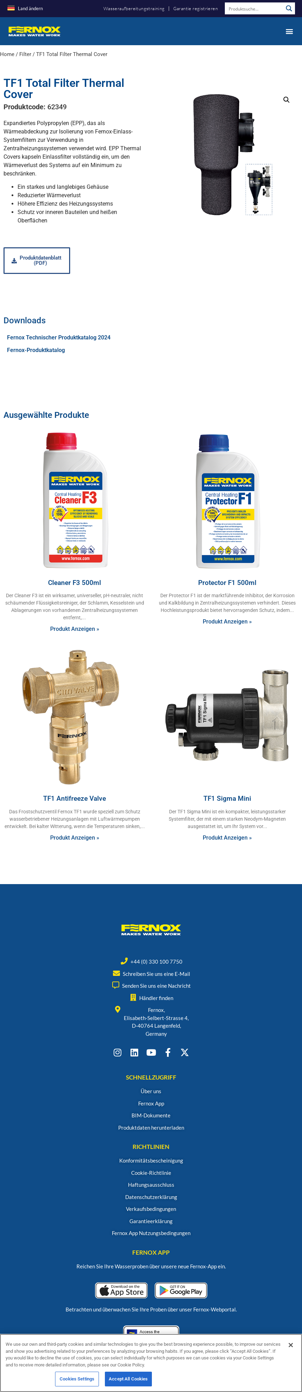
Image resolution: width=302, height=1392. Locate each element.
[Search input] (254, 8)
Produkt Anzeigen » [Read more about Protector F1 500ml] (227, 621)
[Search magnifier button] (289, 8)
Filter (25, 54)
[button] (289, 31)
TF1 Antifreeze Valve (74, 798)
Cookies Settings (77, 1381)
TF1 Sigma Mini (227, 798)
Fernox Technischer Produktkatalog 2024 (58, 337)
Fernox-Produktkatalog (36, 350)
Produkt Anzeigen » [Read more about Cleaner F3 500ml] (74, 629)
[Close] (290, 1347)
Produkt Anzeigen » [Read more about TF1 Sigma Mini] (227, 837)
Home (7, 54)
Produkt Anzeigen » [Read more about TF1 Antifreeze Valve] (74, 837)
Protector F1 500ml (227, 583)
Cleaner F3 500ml (74, 583)
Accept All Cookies (128, 1381)
